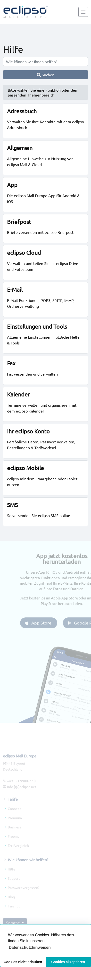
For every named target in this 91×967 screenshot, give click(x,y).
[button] (29, 947)
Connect (14, 815)
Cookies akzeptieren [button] (68, 962)
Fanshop (14, 912)
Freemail (14, 842)
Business (14, 833)
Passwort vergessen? (24, 894)
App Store (44, 622)
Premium (15, 824)
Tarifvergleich (18, 852)
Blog (11, 903)
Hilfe (11, 875)
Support (14, 885)
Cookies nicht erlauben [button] (23, 962)
